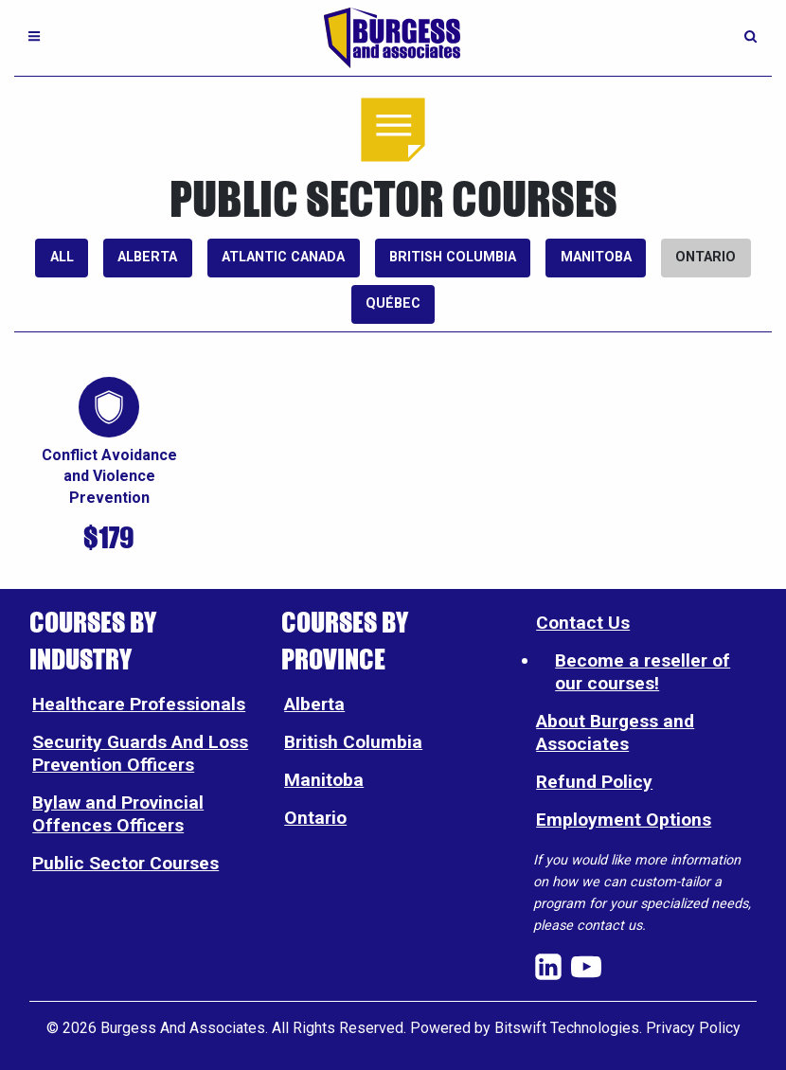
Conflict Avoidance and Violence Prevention (109, 476)
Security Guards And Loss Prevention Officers (140, 753)
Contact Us (583, 622)
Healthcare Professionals (138, 704)
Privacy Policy (693, 1028)
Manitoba (596, 257)
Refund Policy (594, 782)
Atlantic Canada (283, 257)
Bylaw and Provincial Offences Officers (118, 814)
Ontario (705, 257)
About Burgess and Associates (615, 732)
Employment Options (623, 819)
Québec (393, 303)
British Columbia (452, 257)
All (62, 257)
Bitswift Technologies (566, 1028)
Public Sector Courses (125, 863)
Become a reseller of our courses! (642, 672)
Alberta (147, 257)
